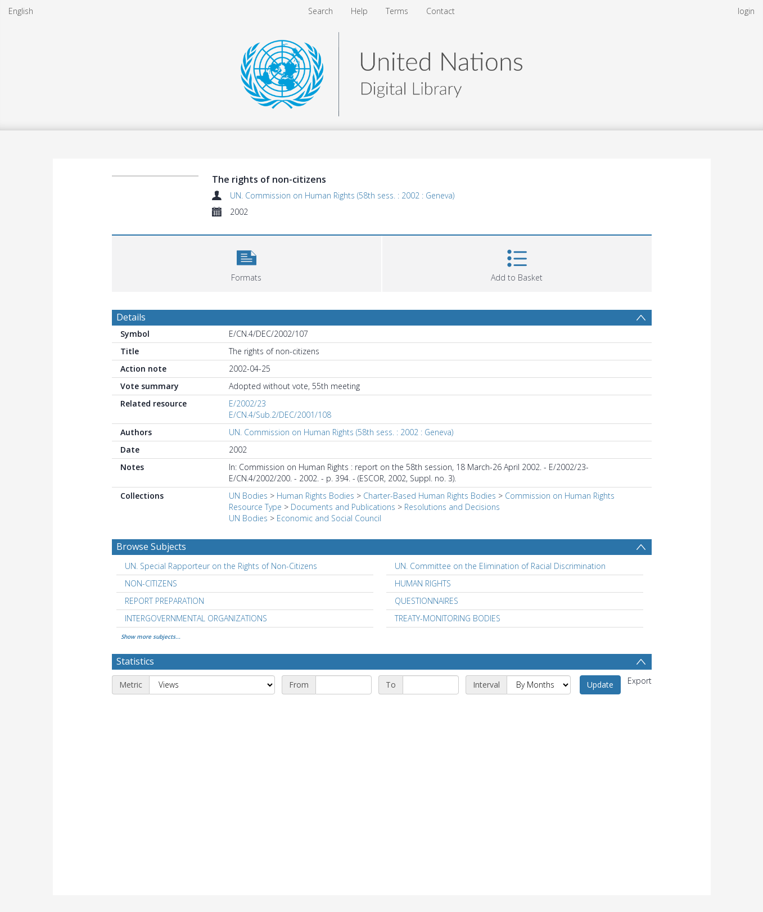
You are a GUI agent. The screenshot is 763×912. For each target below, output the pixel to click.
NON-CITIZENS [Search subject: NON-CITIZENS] (151, 583)
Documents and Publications (343, 507)
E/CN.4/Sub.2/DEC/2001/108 (280, 414)
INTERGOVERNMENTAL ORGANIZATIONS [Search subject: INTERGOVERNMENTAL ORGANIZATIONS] (196, 618)
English (20, 11)
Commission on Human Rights (560, 495)
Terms (397, 11)
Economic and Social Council (329, 518)
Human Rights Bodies (315, 495)
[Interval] (539, 684)
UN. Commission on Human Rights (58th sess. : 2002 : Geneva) (342, 195)
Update (600, 684)
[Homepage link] (381, 71)
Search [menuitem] (320, 11)
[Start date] (343, 684)
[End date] (431, 684)
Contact (440, 11)
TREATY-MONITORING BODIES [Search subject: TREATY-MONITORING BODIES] (447, 618)
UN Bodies (248, 495)
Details (131, 317)
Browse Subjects (151, 546)
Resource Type (255, 507)
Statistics (135, 661)
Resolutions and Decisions (452, 507)
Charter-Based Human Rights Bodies (429, 495)
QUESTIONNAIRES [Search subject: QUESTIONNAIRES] (426, 600)
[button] (246, 262)
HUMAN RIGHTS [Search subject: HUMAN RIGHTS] (423, 583)
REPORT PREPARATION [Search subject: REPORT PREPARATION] (164, 600)
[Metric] (212, 684)
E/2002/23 (247, 403)
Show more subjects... (150, 636)
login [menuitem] (746, 11)
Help (359, 11)
